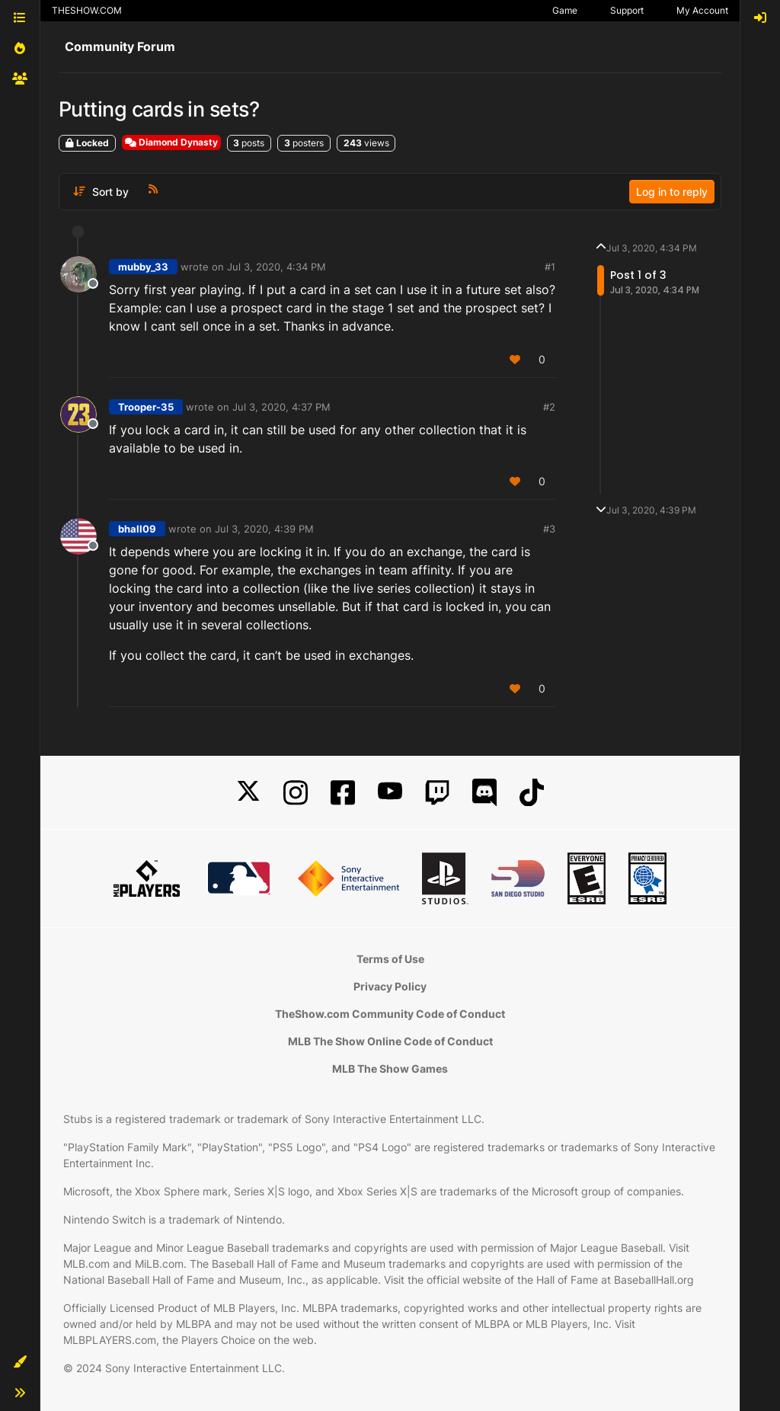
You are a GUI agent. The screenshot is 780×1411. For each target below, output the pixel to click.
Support (627, 10)
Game (564, 10)
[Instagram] (295, 793)
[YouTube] (390, 793)
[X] (248, 793)
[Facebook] (343, 793)
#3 (549, 529)
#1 (550, 267)
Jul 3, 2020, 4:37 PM (281, 407)
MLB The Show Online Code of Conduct (390, 1041)
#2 (549, 407)
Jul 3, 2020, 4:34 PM (276, 267)
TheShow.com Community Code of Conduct (390, 1013)
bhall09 (137, 529)
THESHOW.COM (87, 10)
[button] (20, 1362)
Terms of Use (390, 958)
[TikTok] (531, 793)
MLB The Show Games (390, 1068)
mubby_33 (143, 267)
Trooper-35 (146, 407)
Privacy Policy (390, 986)
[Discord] (484, 793)
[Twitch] (437, 793)
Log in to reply (672, 191)
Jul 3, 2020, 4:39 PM (264, 529)
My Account (702, 10)
